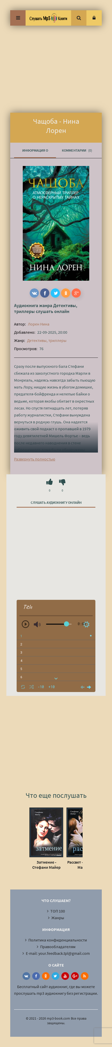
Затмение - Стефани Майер (46, 865)
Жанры (57, 917)
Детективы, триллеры (46, 340)
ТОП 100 (57, 911)
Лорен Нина (38, 324)
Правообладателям (57, 946)
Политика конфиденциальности (57, 940)
